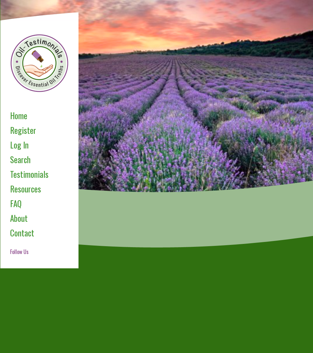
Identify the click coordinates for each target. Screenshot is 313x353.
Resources (25, 189)
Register (23, 130)
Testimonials (29, 174)
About (19, 218)
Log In (19, 145)
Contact (22, 233)
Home (18, 115)
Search (20, 159)
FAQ (15, 203)
